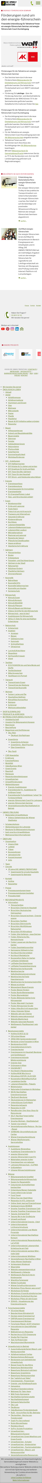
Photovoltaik (13, 449)
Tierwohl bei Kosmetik (17, 688)
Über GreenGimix (18, 747)
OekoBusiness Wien (13, 766)
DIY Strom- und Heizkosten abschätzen (24, 477)
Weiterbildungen (12, 784)
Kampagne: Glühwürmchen (22, 950)
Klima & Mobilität (15, 603)
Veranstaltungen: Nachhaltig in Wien (26, 1259)
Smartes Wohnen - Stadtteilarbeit (25, 1121)
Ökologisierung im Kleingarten (23, 1100)
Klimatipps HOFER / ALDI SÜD (23, 1076)
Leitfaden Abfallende (19, 961)
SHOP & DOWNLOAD (11, 712)
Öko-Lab (14, 1405)
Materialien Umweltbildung (16, 815)
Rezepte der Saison (16, 538)
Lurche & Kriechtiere (16, 651)
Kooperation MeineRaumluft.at (23, 1079)
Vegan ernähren (14, 543)
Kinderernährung (15, 519)
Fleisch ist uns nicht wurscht (19, 511)
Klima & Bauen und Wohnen (19, 608)
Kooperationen (14, 852)
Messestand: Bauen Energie (22, 987)
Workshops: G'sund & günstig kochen (26, 1293)
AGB (31, 373)
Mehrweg (12, 408)
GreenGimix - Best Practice (22, 745)
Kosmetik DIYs (14, 583)
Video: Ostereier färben (20, 1011)
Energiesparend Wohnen (21, 1321)
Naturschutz (10, 625)
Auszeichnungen (15, 857)
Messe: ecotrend (18, 985)
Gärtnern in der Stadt (16, 563)
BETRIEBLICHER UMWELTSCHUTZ (17, 717)
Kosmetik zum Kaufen (17, 588)
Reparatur (12, 424)
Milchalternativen (15, 533)
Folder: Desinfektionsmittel (22, 947)
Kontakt (24, 375)
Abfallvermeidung (15, 400)
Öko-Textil (12, 751)
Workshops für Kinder (20, 1291)
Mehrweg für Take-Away (21, 1391)
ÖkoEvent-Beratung (19, 1097)
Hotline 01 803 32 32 (19, 1034)
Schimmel (12, 705)
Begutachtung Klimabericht (22, 1313)
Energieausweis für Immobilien (21, 489)
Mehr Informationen (21, 1480)
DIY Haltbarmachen (16, 464)
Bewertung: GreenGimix (21, 1373)
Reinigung (9, 774)
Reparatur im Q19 (18, 1108)
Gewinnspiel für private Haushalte (25, 872)
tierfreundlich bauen (16, 656)
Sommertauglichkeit (16, 454)
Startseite (32, 369)
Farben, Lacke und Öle (17, 694)
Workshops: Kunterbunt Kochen (24, 1296)
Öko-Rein (12, 733)
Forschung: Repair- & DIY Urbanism (25, 1324)
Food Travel (16, 1195)
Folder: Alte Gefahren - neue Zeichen (26, 934)
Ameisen (14, 633)
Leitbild (11, 847)
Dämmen (12, 439)
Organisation (10, 841)
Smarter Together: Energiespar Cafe (25, 1209)
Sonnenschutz (14, 591)
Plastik (11, 416)
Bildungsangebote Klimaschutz (24, 1179)
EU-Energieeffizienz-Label (19, 494)
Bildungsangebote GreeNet (22, 1177)
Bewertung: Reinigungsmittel (23, 1376)
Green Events (10, 769)
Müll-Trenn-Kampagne (20, 1394)
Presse (17, 375)
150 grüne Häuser (18, 1036)
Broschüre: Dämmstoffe (21, 924)
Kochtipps (12, 522)
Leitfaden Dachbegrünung (22, 963)
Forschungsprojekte (16, 1308)
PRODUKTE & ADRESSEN (13, 714)
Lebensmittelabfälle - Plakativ (23, 1084)
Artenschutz (13, 628)
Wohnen (8, 692)
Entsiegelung (13, 558)
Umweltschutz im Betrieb (18, 1346)
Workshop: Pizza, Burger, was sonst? (26, 1288)
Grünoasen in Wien (18, 1065)
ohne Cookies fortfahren (21, 1478)
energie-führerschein (19, 1154)
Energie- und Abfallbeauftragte (24, 1383)
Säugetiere (12, 653)
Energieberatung (15, 486)
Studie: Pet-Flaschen (19, 1337)
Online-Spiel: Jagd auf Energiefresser (26, 1203)
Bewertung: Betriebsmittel (22, 1368)
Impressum (14, 371)
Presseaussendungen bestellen (21, 893)
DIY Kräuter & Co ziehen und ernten (22, 466)
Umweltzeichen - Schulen (21, 1442)
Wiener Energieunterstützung (23, 1137)
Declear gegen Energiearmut (23, 1316)
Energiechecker (17, 1050)
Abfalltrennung (14, 397)
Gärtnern (9, 550)
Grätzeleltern (16, 1167)
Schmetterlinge (17, 644)
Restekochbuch (17, 1426)
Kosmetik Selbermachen (18, 586)
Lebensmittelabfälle (16, 525)
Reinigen (11, 702)
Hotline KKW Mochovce (21, 1073)
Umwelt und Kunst (18, 1219)
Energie (8, 481)
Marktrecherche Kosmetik (21, 969)
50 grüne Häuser (18, 1311)
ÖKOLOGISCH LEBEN (12, 390)
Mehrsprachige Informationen (17, 835)
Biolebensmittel (14, 504)
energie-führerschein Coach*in (23, 1157)
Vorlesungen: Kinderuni (20, 1264)
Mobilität (9, 763)
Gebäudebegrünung (16, 444)
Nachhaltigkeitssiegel (20, 1399)
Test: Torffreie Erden (19, 1340)
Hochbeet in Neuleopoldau (22, 1071)
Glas (10, 405)
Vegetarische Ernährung (18, 546)
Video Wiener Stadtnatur (21, 1262)
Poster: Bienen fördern (20, 990)
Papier (11, 413)
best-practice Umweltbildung (17, 832)
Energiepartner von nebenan (22, 1162)
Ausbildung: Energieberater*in (23, 1152)
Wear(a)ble (15, 1267)
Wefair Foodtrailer (18, 1283)
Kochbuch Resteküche (20, 955)
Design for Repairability (20, 1182)
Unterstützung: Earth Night (22, 1103)
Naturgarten (13, 566)
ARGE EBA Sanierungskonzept (23, 1039)
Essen (7, 501)
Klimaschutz (10, 595)
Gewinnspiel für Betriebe (21, 875)
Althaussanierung (15, 431)
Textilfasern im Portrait (17, 676)
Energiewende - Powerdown (22, 1381)
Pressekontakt (14, 896)
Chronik (8, 867)
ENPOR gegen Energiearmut (22, 1319)
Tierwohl (9, 680)
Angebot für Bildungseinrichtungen (19, 722)
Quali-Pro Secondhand (20, 1421)
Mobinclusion (16, 1087)
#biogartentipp (14, 553)
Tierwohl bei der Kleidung (18, 685)
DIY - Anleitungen (12, 461)
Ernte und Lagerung (16, 506)
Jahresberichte (14, 855)
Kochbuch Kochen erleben (21, 953)
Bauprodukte (13, 436)
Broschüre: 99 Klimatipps (21, 932)
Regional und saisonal (17, 535)
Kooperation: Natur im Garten (23, 958)
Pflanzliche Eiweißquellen (18, 541)
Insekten (11, 631)
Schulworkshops (12, 824)
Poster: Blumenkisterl (19, 995)
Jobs (36, 373)
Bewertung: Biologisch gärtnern (24, 1370)
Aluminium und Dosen (17, 403)
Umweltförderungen (13, 782)
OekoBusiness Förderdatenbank (24, 1410)
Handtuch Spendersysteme (22, 1389)
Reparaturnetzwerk (19, 1105)
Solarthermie (13, 452)
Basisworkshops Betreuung (22, 1357)
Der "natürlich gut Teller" (21, 1378)
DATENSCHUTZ (25, 371)
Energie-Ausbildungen (17, 787)
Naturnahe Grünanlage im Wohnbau (25, 1089)
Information (13, 902)
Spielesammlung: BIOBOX (21, 1206)
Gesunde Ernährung (16, 517)
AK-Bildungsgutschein (14, 138)
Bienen (13, 636)
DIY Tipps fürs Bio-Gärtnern (19, 472)
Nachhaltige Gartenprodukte (23, 1397)
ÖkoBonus (15, 1407)
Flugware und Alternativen (19, 514)
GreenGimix (13, 739)
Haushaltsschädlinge (16, 697)
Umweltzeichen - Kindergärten (23, 1444)
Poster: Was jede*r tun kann (22, 1003)
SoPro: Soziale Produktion (21, 1429)
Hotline (11, 881)
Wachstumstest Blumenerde (22, 1342)
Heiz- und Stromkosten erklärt (20, 497)
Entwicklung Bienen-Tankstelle (23, 1190)
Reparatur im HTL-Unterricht (22, 1201)
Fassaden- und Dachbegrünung (21, 560)
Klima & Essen (14, 598)
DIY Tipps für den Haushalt (19, 474)
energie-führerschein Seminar (17, 11)
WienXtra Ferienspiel (19, 1280)
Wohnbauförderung (16, 457)
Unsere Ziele (13, 844)
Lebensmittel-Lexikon (17, 530)
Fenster (11, 441)
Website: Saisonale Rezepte (22, 1022)
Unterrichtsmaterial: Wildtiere (23, 1256)
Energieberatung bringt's (21, 1047)
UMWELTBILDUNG (11, 812)
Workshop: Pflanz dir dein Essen (24, 1299)
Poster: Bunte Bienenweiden (22, 993)
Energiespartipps (15, 484)
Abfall (7, 395)
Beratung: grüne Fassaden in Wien (25, 1042)
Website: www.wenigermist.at (23, 1270)
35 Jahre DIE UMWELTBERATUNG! (22, 869)
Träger (11, 849)
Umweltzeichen (11, 779)
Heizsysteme (13, 447)
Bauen (8, 428)
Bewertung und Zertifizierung (17, 730)
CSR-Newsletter (12, 755)
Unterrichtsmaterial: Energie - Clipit (25, 1222)
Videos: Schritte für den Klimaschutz (23, 611)
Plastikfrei (12, 419)
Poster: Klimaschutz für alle (22, 1006)
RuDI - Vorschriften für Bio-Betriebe (25, 1413)
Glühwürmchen (17, 639)
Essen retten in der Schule (21, 1193)
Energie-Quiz (16, 1063)
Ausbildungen (14, 1146)
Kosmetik (9, 578)
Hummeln (15, 641)
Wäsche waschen (15, 673)
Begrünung (10, 725)
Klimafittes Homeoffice (18, 700)
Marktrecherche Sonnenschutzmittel (26, 982)
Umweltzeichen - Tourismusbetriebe (26, 1447)
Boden (11, 555)
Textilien (8, 663)
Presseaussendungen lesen (19, 890)
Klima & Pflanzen (15, 606)
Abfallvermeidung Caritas (21, 1354)
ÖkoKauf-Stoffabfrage (20, 735)
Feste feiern (13, 509)
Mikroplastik (13, 411)
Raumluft (9, 771)
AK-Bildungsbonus (28, 145)
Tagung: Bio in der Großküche (23, 1217)
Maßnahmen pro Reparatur (22, 1332)
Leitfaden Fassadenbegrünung (23, 966)
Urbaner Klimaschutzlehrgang (23, 1170)
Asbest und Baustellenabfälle (20, 433)
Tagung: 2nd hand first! (20, 1214)
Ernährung (9, 758)
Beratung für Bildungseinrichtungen (20, 830)
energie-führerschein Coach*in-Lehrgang (25, 800)
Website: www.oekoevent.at (22, 1016)
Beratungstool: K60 (19, 1044)
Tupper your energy (19, 1124)
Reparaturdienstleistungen (16, 777)
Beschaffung (10, 727)
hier (36, 104)
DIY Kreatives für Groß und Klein (21, 469)
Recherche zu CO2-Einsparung (23, 1334)
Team (7, 864)
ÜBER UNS (7, 839)
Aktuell (8, 392)
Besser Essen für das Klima (22, 1365)
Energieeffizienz (12, 761)
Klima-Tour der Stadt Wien (21, 1198)
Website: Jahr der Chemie (21, 1014)
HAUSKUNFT (16, 1068)
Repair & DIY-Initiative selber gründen (23, 421)
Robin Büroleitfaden (19, 1423)
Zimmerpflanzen (15, 574)
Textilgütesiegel (14, 670)
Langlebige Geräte (18, 1081)
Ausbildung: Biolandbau (20, 1149)
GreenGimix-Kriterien (19, 742)
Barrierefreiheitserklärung (16, 373)
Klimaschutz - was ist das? (19, 614)
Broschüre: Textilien (19, 921)
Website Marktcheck (19, 1019)
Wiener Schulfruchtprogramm (23, 1285)
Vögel (10, 659)
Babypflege (13, 580)
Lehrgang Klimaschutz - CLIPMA (24, 1165)
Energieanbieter (14, 492)
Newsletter (12, 884)
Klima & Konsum (15, 600)
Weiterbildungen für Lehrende (17, 827)
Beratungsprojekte (16, 1031)
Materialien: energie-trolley (22, 1160)
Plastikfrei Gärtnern (16, 571)
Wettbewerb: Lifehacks (20, 1272)
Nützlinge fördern (15, 568)
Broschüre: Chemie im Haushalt (24, 908)
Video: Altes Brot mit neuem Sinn (24, 1008)
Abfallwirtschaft (12, 720)
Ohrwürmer (15, 647)
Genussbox (15, 1386)
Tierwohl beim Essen (16, 682)
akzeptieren (21, 1475)
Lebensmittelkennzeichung (19, 527)
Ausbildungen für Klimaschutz (20, 616)
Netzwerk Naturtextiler (20, 1402)
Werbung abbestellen (17, 708)
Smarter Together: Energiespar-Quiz (25, 1211)
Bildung (11, 1174)
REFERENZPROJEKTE (14, 900)
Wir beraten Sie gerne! (12, 387)
